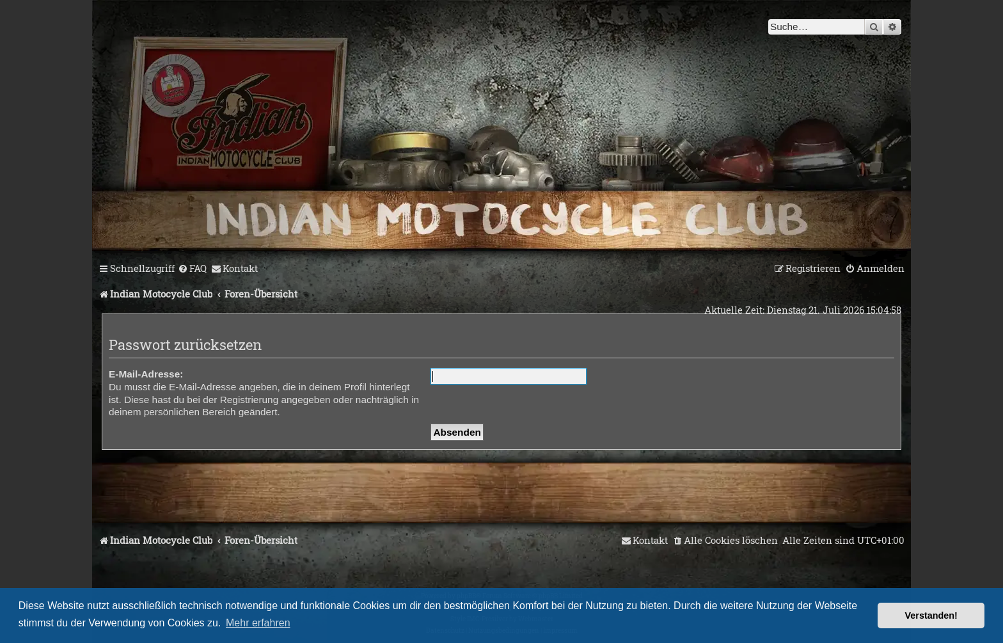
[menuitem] (192, 269)
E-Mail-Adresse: (146, 374)
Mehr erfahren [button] (258, 622)
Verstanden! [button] (931, 615)
